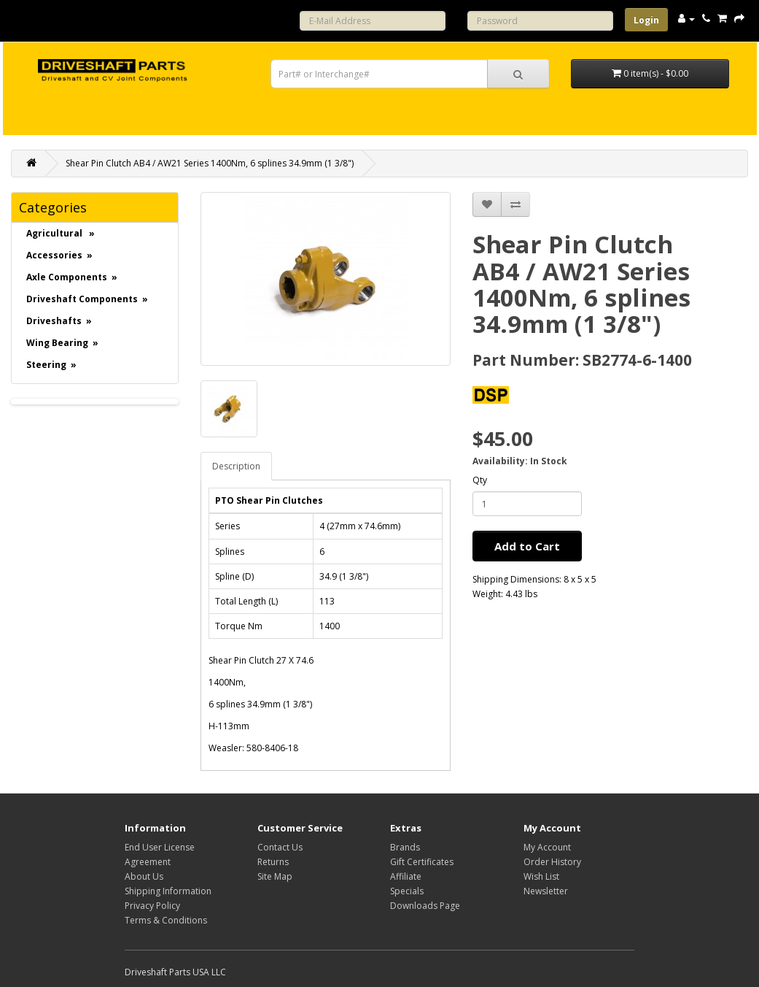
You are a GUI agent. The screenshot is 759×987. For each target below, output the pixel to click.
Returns (273, 862)
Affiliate (405, 876)
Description (236, 466)
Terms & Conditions (166, 920)
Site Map (274, 876)
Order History (552, 862)
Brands (405, 847)
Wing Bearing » (62, 343)
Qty (479, 480)
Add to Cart (527, 546)
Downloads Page (425, 905)
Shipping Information (168, 891)
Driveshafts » (59, 321)
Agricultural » (60, 233)
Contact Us (280, 847)
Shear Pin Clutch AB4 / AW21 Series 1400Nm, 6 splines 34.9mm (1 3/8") (210, 163)
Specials (407, 891)
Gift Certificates (422, 862)
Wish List (541, 876)
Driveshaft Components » (87, 299)
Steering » (51, 364)
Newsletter (545, 891)
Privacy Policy (152, 905)
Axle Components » (71, 277)
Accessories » (59, 255)
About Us (144, 876)
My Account (547, 847)
